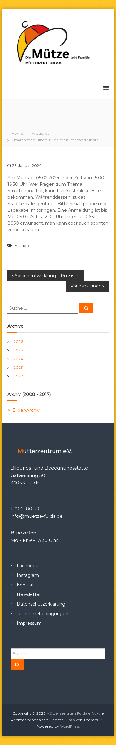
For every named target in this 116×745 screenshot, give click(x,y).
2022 (18, 376)
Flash (70, 719)
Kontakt (25, 585)
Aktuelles (40, 133)
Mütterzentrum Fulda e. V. (71, 713)
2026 (18, 341)
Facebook (27, 565)
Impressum (29, 623)
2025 (18, 350)
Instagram (28, 575)
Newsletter (29, 594)
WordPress (70, 726)
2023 (18, 367)
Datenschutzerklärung (41, 604)
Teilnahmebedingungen (42, 613)
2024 (18, 358)
